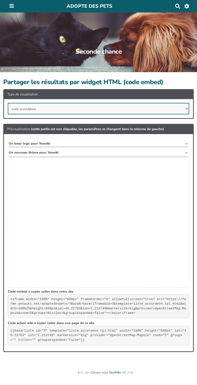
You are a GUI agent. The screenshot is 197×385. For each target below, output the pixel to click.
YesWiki (115, 372)
